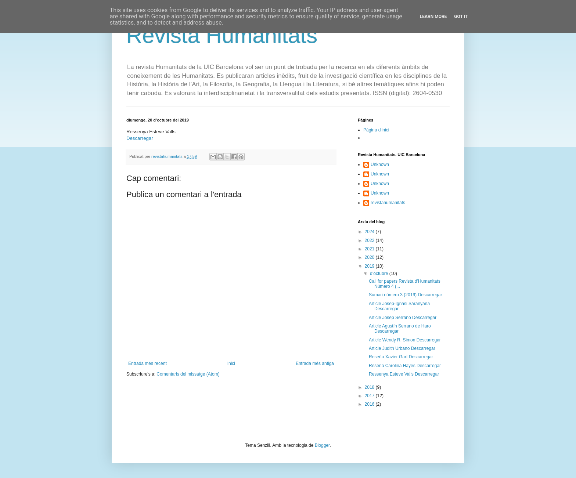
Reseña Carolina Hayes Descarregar (405, 365)
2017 (370, 395)
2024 (370, 231)
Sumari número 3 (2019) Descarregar (405, 294)
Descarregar (139, 138)
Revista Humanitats (221, 35)
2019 (370, 266)
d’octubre (379, 273)
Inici (231, 363)
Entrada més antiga (315, 363)
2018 (370, 387)
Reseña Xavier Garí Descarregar (401, 356)
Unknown (380, 164)
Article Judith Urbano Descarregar (402, 348)
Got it (461, 16)
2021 (370, 248)
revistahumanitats (388, 202)
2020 (370, 257)
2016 (370, 404)
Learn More (433, 16)
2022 (370, 240)
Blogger (322, 445)
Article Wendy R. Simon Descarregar (405, 340)
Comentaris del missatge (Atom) (187, 374)
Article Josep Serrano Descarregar (402, 317)
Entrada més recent (147, 363)
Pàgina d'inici (376, 130)
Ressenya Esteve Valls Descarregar (404, 374)
